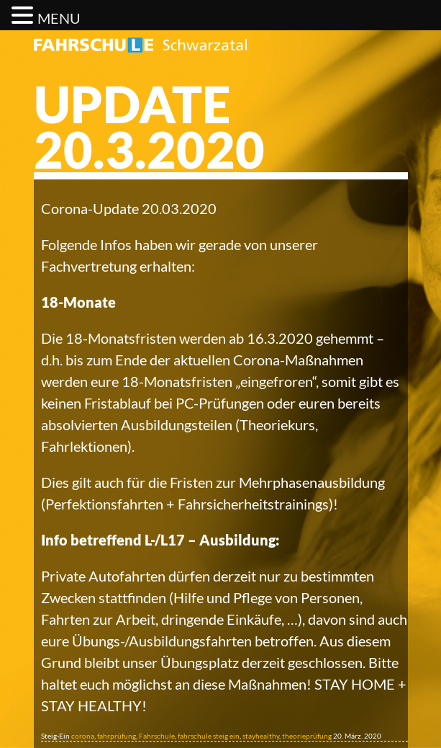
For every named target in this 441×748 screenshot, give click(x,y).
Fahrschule (157, 735)
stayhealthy (260, 735)
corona (82, 735)
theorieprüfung (307, 735)
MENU (59, 18)
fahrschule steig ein (209, 735)
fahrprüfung (116, 735)
